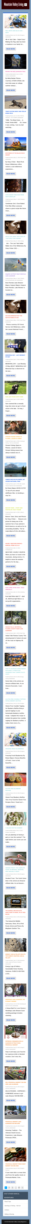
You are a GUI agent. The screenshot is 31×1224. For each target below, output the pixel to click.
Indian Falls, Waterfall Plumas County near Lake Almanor (14, 628)
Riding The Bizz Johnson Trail (15, 71)
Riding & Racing (9, 1214)
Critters (21, 399)
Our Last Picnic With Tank (14, 397)
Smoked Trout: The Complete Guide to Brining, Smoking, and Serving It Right (15, 869)
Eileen (11, 35)
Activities (7, 76)
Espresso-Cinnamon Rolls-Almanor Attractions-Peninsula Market (14, 1043)
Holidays (22, 359)
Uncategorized (8, 549)
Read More (10, 49)
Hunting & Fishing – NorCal (13, 1205)
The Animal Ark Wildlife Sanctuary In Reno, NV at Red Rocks (15, 912)
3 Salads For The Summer (13, 828)
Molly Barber (13, 74)
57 (19, 1187)
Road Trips (23, 157)
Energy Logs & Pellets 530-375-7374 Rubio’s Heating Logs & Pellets (15, 956)
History (22, 241)
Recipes (22, 35)
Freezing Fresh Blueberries (14, 749)
